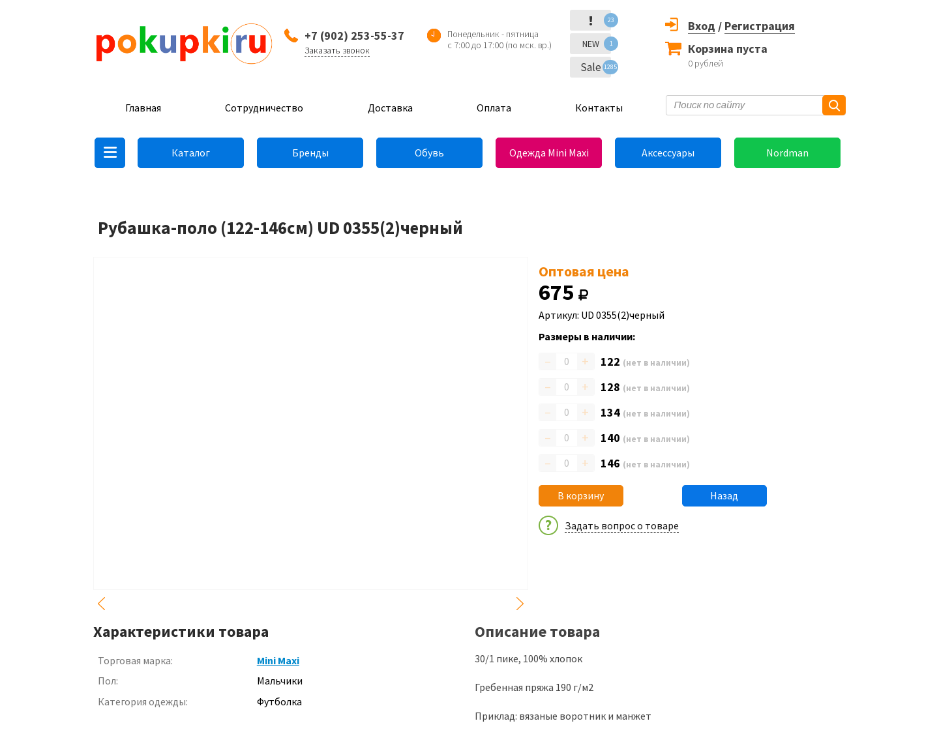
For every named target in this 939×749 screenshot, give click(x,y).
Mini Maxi (278, 660)
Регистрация (759, 25)
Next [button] (520, 603)
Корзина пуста (728, 48)
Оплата (494, 107)
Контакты (599, 107)
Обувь (429, 152)
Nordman (787, 152)
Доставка (390, 107)
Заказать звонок (337, 50)
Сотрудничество (264, 107)
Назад (724, 495)
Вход (701, 25)
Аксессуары (668, 152)
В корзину (581, 495)
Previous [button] (101, 603)
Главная (143, 107)
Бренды (310, 152)
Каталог (190, 152)
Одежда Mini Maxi (549, 152)
